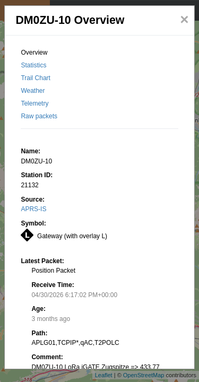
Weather (33, 90)
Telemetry (34, 103)
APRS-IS (33, 209)
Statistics (33, 65)
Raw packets (39, 116)
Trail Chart (35, 78)
